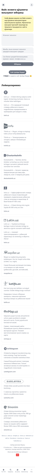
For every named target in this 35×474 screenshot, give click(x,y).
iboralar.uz (13, 438)
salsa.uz (9, 435)
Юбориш (17, 64)
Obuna (10, 452)
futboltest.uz (17, 441)
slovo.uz (22, 435)
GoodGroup (17, 452)
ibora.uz (4, 435)
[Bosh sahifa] (3, 5)
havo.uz (27, 438)
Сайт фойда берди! (17, 72)
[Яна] (31, 470)
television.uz (29, 435)
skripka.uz (16, 435)
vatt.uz (7, 438)
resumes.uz (20, 438)
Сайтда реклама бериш (17, 445)
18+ (17, 455)
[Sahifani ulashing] (32, 5)
